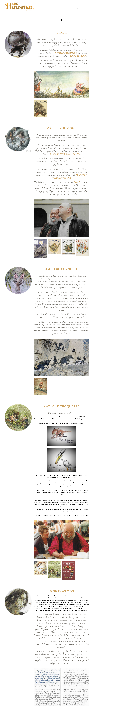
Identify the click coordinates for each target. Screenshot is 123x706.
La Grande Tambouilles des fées (64, 154)
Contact (109, 8)
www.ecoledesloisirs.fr (65, 53)
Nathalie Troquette (75, 8)
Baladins (78, 182)
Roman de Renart (77, 56)
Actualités (90, 8)
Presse (100, 8)
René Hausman (58, 8)
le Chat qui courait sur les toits (69, 176)
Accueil (47, 8)
